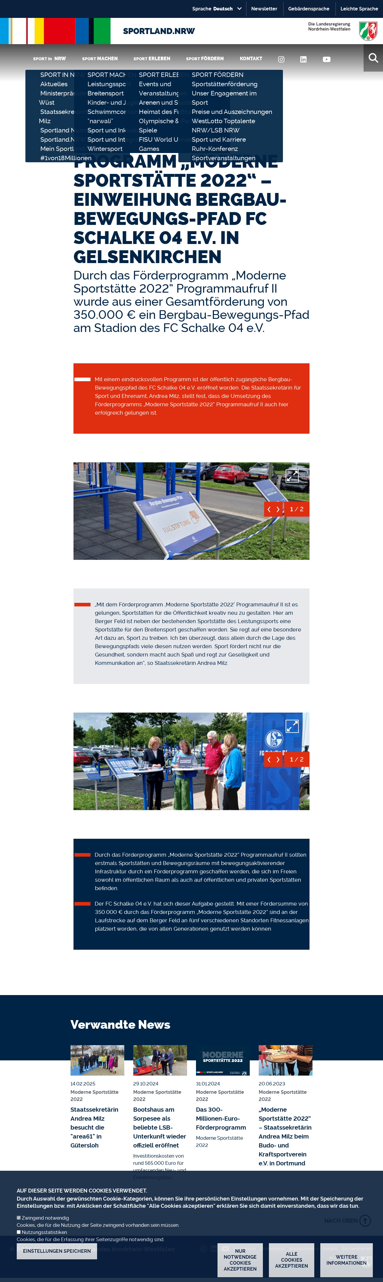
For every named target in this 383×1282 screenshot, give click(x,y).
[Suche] (373, 58)
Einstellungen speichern (57, 1256)
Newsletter (264, 9)
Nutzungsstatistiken (44, 1237)
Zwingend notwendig (45, 1223)
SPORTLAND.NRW (159, 31)
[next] (278, 511)
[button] (191, 510)
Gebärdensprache (309, 9)
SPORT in (49, 58)
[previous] (268, 511)
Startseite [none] (85, 143)
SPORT (100, 58)
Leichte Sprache (359, 9)
